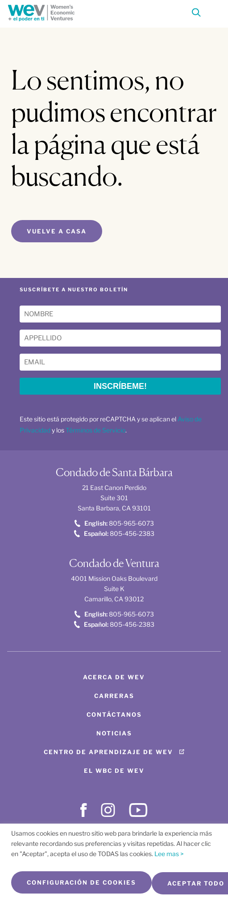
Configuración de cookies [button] (81, 882)
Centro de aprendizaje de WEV (108, 751)
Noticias (114, 733)
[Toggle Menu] (212, 11)
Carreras (114, 695)
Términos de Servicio (95, 430)
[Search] (196, 14)
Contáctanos (114, 714)
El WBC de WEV (114, 770)
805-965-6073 (114, 523)
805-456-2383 (114, 533)
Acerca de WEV (114, 677)
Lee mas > (169, 853)
